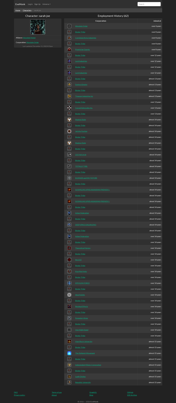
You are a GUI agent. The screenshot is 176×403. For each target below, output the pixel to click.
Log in (30, 4)
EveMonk (20, 4)
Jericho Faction (81, 131)
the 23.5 (78, 260)
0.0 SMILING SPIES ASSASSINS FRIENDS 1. (92, 190)
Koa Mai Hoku (81, 271)
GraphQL (93, 392)
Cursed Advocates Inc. (84, 108)
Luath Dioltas (80, 376)
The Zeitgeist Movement (85, 353)
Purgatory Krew (81, 318)
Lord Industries (81, 61)
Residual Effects (81, 306)
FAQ (16, 392)
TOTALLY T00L (81, 166)
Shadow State (80, 119)
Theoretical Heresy (82, 248)
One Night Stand (81, 330)
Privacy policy (19, 395)
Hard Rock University (83, 341)
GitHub (130, 392)
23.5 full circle (80, 154)
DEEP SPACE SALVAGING (85, 225)
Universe (45, 4)
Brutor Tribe (80, 32)
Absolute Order (32, 42)
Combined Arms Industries (85, 38)
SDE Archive (132, 395)
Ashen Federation (82, 213)
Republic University (83, 382)
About (54, 395)
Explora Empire (81, 84)
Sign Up (37, 4)
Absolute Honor (29, 38)
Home (17, 10)
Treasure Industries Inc (84, 96)
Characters (27, 10)
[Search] (149, 4)
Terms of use (57, 392)
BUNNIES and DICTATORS (86, 178)
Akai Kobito (80, 295)
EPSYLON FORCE (82, 283)
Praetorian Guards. (82, 49)
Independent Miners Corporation (88, 365)
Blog (91, 395)
